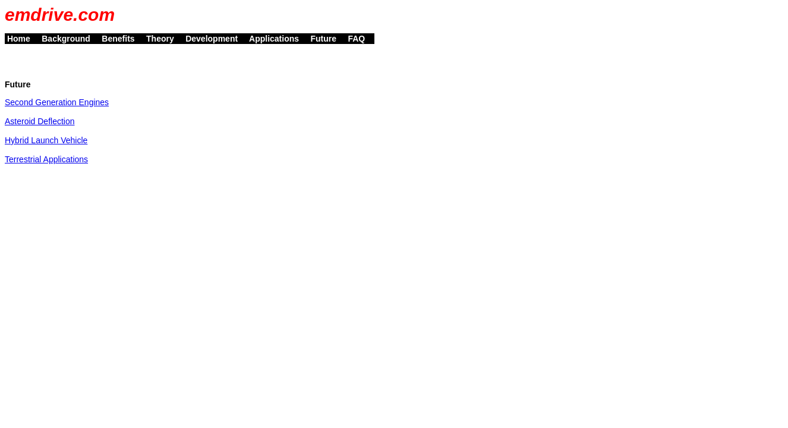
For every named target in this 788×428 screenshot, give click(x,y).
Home (22, 38)
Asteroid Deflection (40, 121)
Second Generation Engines (57, 102)
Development (215, 38)
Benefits (121, 38)
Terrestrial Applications (46, 159)
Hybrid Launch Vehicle (46, 140)
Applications (277, 38)
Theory (163, 38)
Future (327, 38)
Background (69, 38)
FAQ (360, 38)
